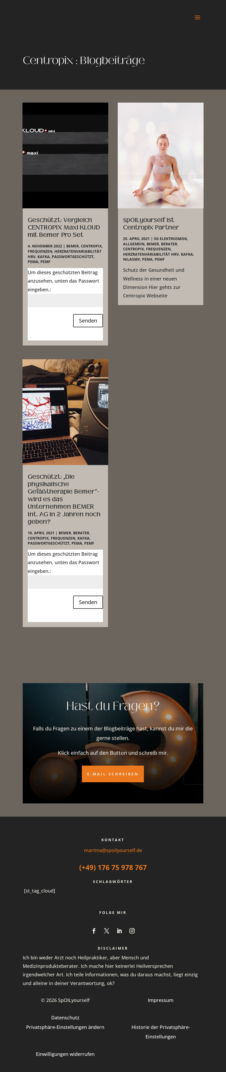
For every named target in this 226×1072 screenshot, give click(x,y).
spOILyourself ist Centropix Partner (151, 224)
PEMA (33, 261)
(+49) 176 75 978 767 (113, 867)
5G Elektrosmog (170, 238)
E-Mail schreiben (113, 773)
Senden (88, 320)
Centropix (91, 246)
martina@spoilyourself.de (113, 850)
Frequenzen (40, 251)
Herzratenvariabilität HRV (151, 254)
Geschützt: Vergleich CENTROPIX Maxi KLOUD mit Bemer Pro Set (64, 228)
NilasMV (131, 259)
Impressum (160, 1000)
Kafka (43, 256)
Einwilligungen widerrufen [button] (65, 1054)
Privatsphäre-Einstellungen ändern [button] (65, 1027)
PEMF (45, 261)
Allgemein (133, 243)
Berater (81, 532)
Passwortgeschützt (72, 256)
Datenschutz (65, 1017)
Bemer (72, 246)
